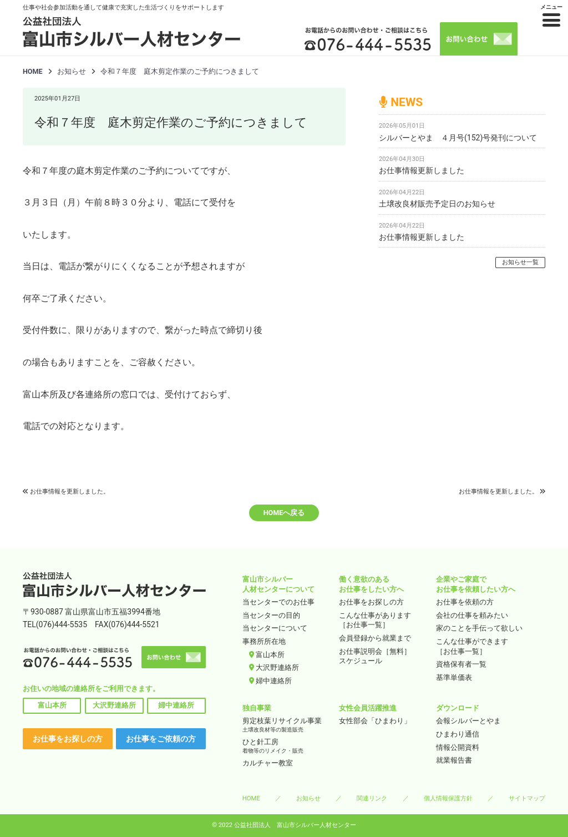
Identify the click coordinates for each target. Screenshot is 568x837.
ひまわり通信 (457, 734)
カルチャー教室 (267, 763)
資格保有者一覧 (461, 664)
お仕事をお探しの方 (68, 738)
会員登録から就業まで (375, 638)
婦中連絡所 (176, 705)
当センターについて (274, 628)
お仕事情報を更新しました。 (69, 491)
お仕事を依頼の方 (465, 602)
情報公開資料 (457, 747)
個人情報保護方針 (448, 798)
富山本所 (52, 705)
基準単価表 (454, 677)
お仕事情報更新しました (421, 170)
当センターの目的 (271, 615)
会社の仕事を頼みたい (472, 615)
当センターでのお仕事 (278, 602)
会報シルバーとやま (468, 721)
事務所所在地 (264, 641)
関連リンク (372, 798)
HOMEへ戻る (284, 512)
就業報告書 (454, 760)
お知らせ (308, 798)
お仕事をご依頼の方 (161, 738)
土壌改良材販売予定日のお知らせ (437, 203)
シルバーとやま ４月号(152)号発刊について (458, 137)
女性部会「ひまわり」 (375, 721)
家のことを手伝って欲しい (479, 628)
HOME (33, 71)
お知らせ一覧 (520, 262)
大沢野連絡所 (114, 705)
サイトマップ (527, 798)
